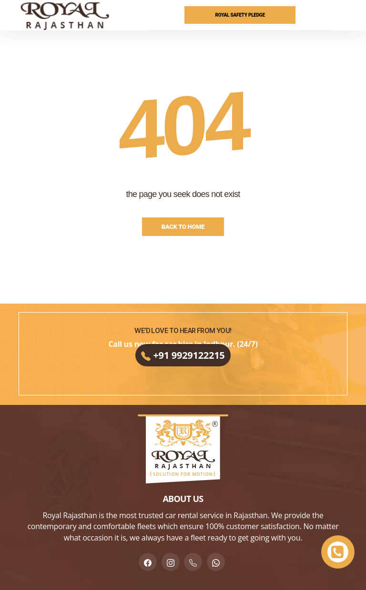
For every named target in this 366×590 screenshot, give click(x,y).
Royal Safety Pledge (240, 15)
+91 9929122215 (182, 364)
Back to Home (183, 226)
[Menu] (340, 15)
